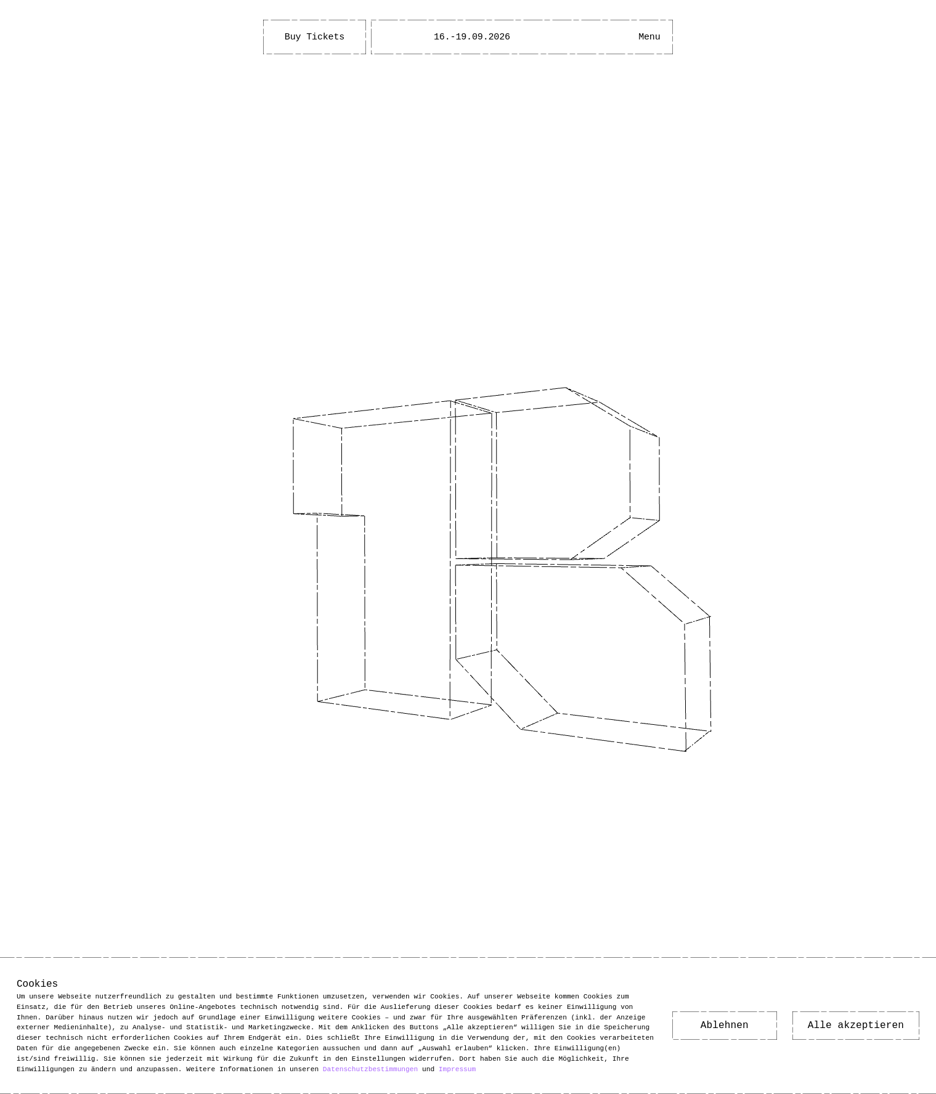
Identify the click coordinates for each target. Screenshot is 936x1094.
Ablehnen (725, 1025)
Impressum (457, 1068)
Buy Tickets (314, 37)
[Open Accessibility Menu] (612, 37)
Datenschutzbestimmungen (370, 1068)
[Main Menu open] (649, 37)
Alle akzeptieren (856, 1025)
